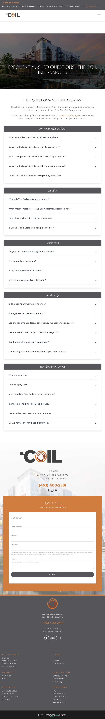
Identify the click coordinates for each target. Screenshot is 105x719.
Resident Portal (60, 702)
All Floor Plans (9, 667)
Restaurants (58, 679)
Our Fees (57, 699)
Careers (5, 699)
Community (7, 676)
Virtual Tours (58, 664)
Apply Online (8, 694)
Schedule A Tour (9, 691)
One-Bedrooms (9, 661)
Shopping (57, 682)
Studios (5, 658)
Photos (56, 658)
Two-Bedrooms (9, 664)
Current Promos (60, 697)
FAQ (54, 691)
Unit (4, 679)
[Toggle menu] (99, 15)
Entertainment (60, 676)
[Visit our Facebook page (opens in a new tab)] (49, 491)
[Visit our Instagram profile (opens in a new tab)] (52, 491)
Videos (56, 661)
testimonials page (70, 115)
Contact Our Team (10, 697)
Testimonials (58, 694)
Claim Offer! (91, 6)
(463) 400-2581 (52, 485)
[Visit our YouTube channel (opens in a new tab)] (56, 491)
